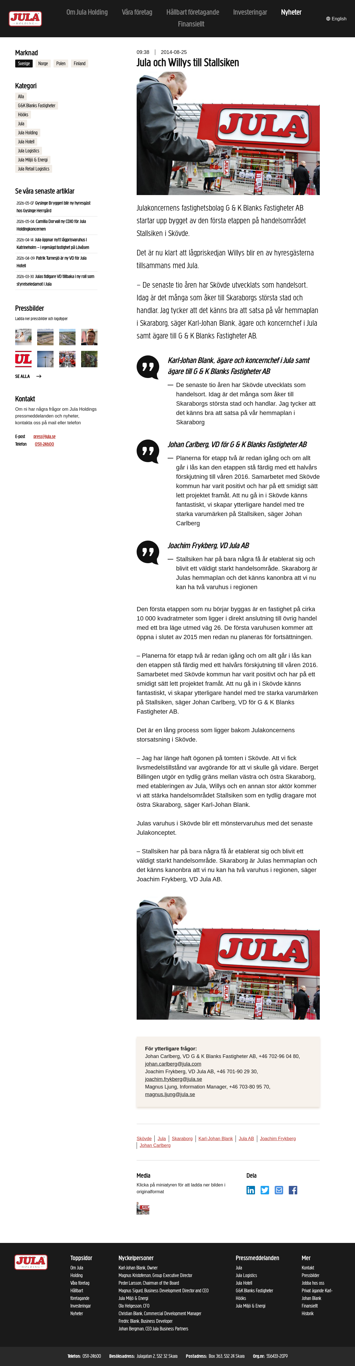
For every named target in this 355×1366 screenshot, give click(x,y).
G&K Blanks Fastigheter (36, 105)
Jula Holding (27, 132)
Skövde (144, 1138)
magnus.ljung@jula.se (170, 1094)
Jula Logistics (28, 150)
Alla (21, 96)
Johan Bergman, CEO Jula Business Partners (153, 1328)
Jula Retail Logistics (33, 168)
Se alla (28, 376)
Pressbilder (310, 1275)
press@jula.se (45, 437)
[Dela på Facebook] (293, 1189)
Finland (79, 63)
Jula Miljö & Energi (33, 159)
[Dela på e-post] (279, 1189)
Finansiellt (310, 1305)
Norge (43, 63)
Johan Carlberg (155, 1145)
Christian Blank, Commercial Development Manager (160, 1313)
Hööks (23, 114)
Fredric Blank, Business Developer (145, 1321)
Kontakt (308, 1267)
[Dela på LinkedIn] (251, 1189)
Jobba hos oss (313, 1283)
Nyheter (76, 1313)
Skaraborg (182, 1138)
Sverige (24, 63)
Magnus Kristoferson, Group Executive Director (155, 1275)
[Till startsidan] (25, 19)
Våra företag (79, 1283)
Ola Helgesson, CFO (134, 1305)
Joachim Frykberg (278, 1138)
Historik (308, 1313)
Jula (21, 123)
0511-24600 (44, 444)
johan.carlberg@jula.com (173, 1064)
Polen (60, 63)
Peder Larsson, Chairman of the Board (149, 1283)
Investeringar (80, 1305)
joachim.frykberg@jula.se (173, 1079)
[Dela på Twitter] (265, 1189)
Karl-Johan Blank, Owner (138, 1267)
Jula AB (246, 1138)
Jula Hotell (26, 141)
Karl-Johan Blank (216, 1138)
